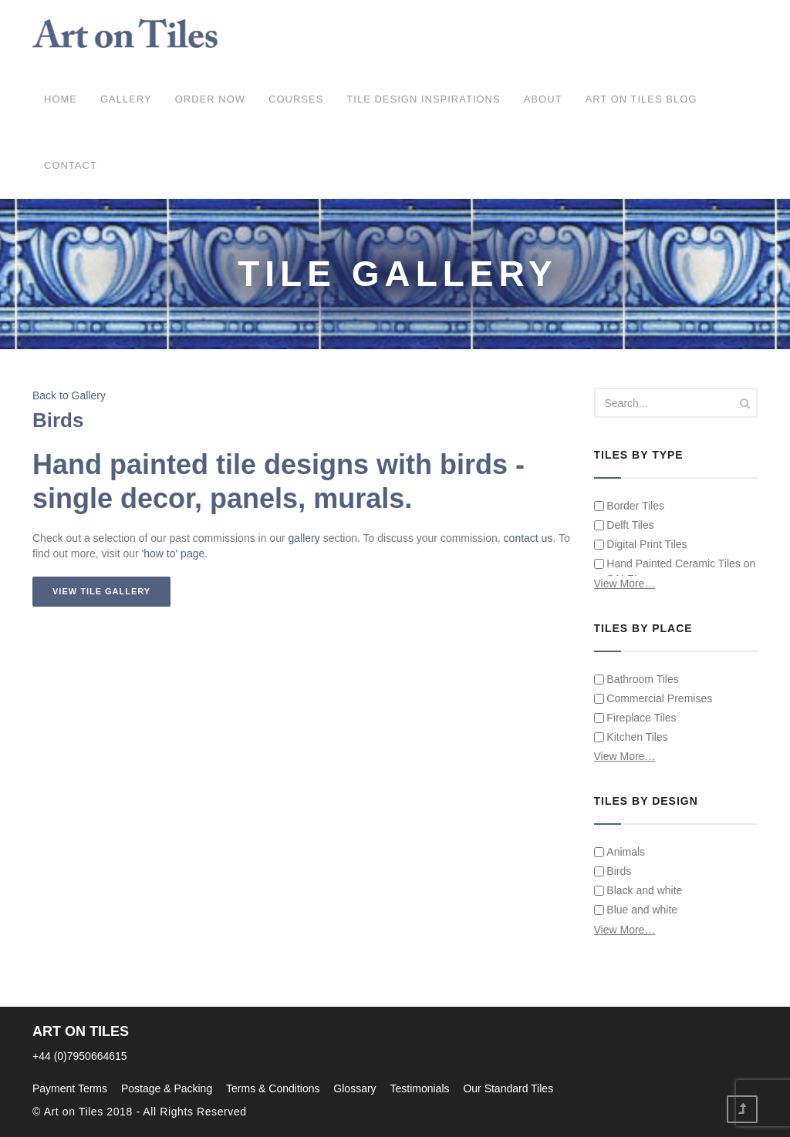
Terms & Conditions (272, 1088)
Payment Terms (69, 1088)
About (543, 99)
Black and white (638, 890)
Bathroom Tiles (636, 679)
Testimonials (419, 1088)
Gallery (126, 99)
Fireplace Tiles (635, 717)
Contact (70, 165)
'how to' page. (175, 553)
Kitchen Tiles (631, 737)
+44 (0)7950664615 (79, 1056)
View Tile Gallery (101, 591)
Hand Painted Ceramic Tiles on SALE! (675, 571)
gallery (304, 538)
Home (60, 99)
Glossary (354, 1088)
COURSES (295, 99)
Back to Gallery (69, 395)
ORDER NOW (210, 99)
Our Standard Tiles (508, 1088)
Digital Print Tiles (640, 544)
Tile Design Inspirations (423, 99)
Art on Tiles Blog (641, 99)
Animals (620, 852)
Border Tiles (629, 506)
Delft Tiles (624, 525)
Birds (613, 871)
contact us (528, 538)
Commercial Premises (653, 698)
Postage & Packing (166, 1088)
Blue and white (636, 909)
